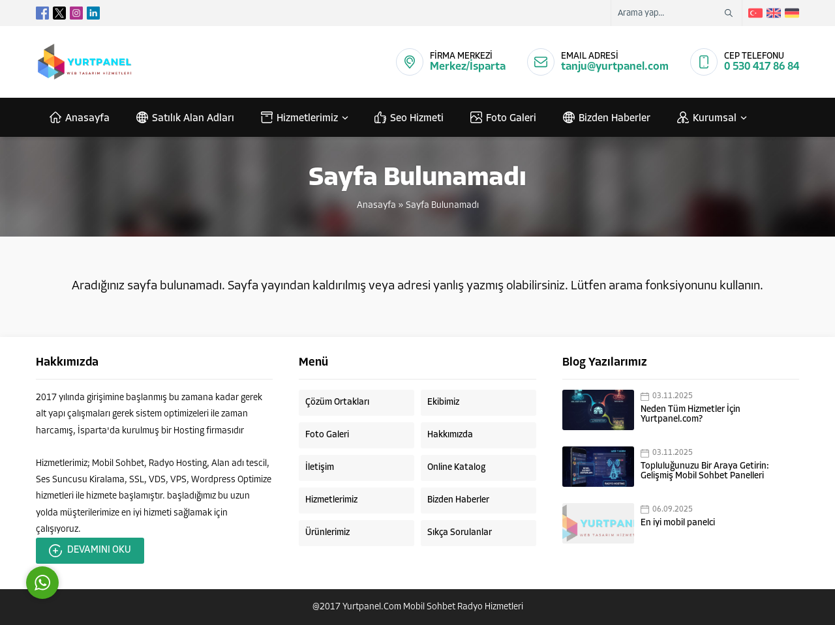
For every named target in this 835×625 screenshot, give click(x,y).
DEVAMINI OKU (90, 550)
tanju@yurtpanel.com (615, 66)
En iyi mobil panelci (678, 523)
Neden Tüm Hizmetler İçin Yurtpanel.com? (690, 414)
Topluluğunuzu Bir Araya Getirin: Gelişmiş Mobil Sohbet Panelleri (705, 471)
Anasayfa (376, 206)
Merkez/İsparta (468, 66)
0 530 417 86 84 (761, 66)
